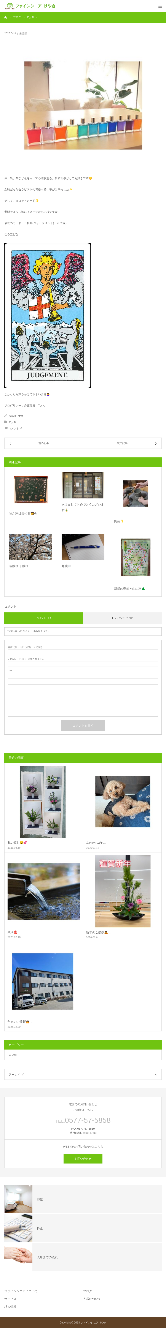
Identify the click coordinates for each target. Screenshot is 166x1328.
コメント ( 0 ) (44, 618)
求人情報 (10, 1306)
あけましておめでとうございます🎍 (83, 507)
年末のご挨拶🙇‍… (20, 1021)
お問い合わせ (83, 1158)
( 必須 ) (25, 647)
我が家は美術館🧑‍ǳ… (24, 513)
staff (20, 415)
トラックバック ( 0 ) (122, 618)
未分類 (23, 33)
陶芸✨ (119, 521)
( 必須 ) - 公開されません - (27, 659)
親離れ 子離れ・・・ (24, 566)
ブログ (87, 1291)
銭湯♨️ (12, 932)
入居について (92, 1299)
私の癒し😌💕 (17, 842)
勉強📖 (66, 566)
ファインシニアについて (21, 1291)
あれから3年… (96, 842)
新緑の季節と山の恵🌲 (129, 588)
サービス (10, 1299)
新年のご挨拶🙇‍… (98, 932)
